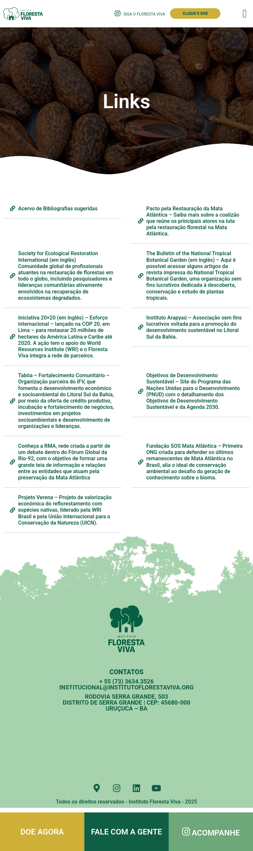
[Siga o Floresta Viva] (117, 13)
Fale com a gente (126, 831)
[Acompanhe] (186, 831)
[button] (245, 13)
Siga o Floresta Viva (144, 14)
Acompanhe (217, 832)
